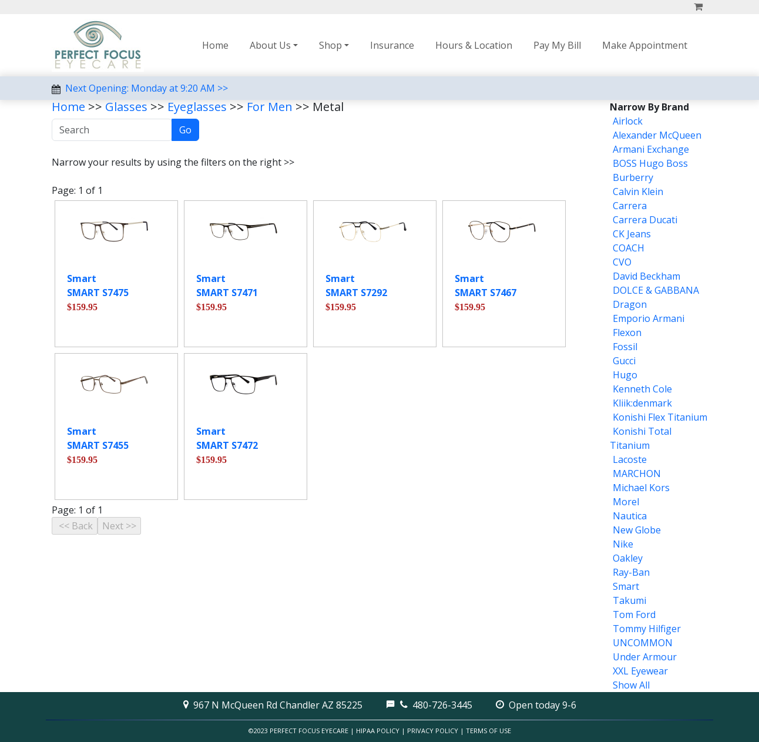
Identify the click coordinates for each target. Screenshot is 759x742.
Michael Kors (641, 487)
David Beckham (646, 276)
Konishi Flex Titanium (660, 417)
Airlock (628, 121)
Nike (623, 544)
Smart (626, 586)
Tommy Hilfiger (647, 628)
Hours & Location (473, 45)
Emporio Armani (648, 318)
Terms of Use (488, 730)
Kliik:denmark (642, 403)
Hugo (625, 374)
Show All (631, 685)
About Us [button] (270, 45)
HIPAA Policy (377, 730)
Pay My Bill (557, 45)
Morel (626, 501)
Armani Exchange (651, 149)
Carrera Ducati (645, 219)
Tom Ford (634, 614)
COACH (628, 247)
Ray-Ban (631, 572)
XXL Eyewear (640, 670)
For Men (270, 107)
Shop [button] (330, 45)
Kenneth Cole (642, 388)
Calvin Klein (638, 191)
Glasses (126, 107)
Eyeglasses (197, 107)
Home (215, 45)
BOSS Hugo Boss (650, 163)
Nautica (630, 515)
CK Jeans (632, 233)
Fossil (625, 346)
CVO (622, 262)
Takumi (629, 600)
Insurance (392, 45)
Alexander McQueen (657, 135)
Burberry (633, 177)
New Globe (637, 529)
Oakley (628, 558)
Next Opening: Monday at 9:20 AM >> (146, 88)
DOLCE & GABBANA (656, 290)
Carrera (630, 205)
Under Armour (645, 656)
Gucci (624, 360)
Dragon (630, 304)
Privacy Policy (432, 730)
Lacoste (630, 459)
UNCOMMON (643, 642)
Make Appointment (644, 45)
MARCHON (637, 473)
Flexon (627, 332)
